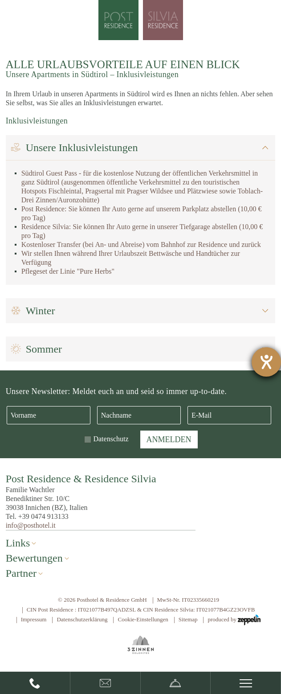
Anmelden (169, 439)
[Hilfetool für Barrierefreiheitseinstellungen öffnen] (266, 362)
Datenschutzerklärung (82, 619)
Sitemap (188, 619)
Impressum (34, 619)
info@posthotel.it (31, 525)
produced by (234, 620)
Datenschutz (110, 439)
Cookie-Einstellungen (143, 619)
